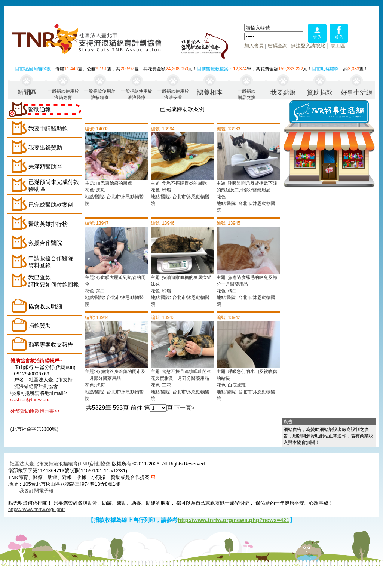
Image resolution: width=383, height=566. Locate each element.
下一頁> (184, 407)
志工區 (338, 46)
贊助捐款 (320, 92)
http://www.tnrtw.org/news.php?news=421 (233, 520)
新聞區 (26, 92)
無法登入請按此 (308, 46)
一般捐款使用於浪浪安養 (173, 94)
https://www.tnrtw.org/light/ (36, 509)
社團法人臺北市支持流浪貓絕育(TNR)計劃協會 (60, 464)
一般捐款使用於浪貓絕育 (63, 94)
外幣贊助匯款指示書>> (35, 411)
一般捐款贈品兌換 (246, 94)
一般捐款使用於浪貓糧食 (100, 94)
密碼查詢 (277, 46)
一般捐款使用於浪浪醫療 (136, 94)
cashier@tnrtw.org (30, 399)
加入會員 (254, 46)
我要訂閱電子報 (36, 490)
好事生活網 (357, 92)
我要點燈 (283, 92)
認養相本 (210, 92)
